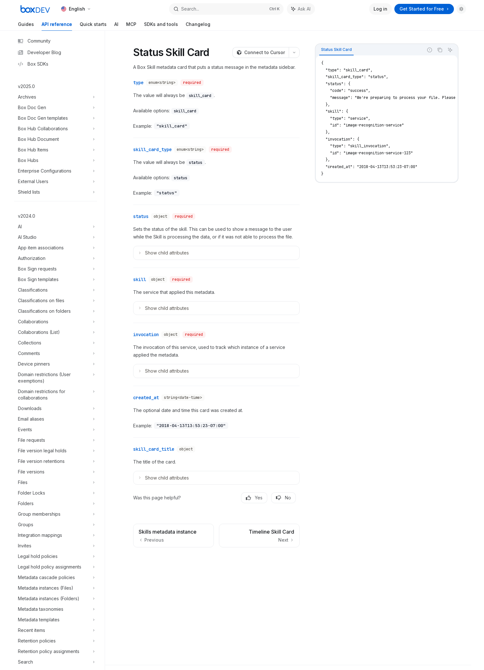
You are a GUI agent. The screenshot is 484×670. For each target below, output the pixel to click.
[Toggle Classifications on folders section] (55, 311)
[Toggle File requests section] (55, 440)
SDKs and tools (161, 26)
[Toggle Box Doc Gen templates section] (55, 118)
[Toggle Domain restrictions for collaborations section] (55, 394)
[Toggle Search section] (55, 662)
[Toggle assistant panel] (301, 9)
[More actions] (294, 52)
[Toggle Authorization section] (55, 258)
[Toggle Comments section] (55, 353)
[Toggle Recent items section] (55, 630)
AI (116, 26)
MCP (131, 26)
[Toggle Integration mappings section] (55, 535)
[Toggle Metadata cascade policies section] (55, 577)
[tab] (336, 49)
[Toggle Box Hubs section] (55, 160)
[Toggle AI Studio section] (55, 237)
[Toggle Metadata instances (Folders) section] (55, 598)
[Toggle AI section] (55, 227)
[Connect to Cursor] (260, 52)
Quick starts (93, 26)
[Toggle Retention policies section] (55, 641)
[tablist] (369, 49)
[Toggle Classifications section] (55, 290)
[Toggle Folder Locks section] (55, 493)
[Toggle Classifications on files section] (55, 300)
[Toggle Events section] (55, 429)
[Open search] (226, 9)
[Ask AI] (450, 50)
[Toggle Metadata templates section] (55, 620)
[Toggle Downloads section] (55, 408)
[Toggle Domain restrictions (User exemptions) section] (55, 377)
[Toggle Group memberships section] (55, 514)
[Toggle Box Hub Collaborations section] (55, 129)
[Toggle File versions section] (55, 472)
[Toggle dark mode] (461, 9)
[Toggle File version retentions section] (55, 461)
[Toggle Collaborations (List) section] (55, 332)
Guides (26, 26)
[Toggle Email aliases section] (55, 419)
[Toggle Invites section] (55, 546)
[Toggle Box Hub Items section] (55, 150)
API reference (57, 26)
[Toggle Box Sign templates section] (55, 279)
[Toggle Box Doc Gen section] (55, 107)
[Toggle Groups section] (55, 525)
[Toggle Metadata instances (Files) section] (55, 588)
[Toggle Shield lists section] (55, 192)
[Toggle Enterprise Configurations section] (55, 171)
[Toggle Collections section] (55, 343)
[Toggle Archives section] (55, 97)
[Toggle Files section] (55, 482)
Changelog (198, 26)
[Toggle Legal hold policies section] (55, 556)
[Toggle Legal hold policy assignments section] (55, 567)
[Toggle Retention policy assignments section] (55, 651)
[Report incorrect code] (429, 50)
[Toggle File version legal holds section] (55, 451)
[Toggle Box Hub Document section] (55, 139)
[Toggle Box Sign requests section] (55, 269)
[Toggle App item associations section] (55, 248)
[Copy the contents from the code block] (440, 50)
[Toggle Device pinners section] (55, 364)
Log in (380, 9)
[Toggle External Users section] (55, 181)
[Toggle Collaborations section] (55, 322)
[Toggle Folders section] (55, 503)
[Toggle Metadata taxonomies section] (55, 609)
